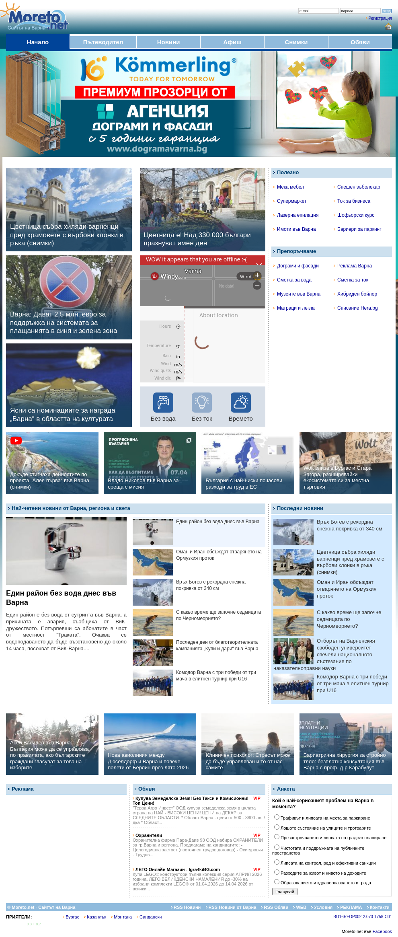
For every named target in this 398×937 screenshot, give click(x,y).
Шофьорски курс (354, 215)
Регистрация (380, 18)
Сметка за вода (292, 280)
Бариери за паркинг (358, 229)
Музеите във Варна (296, 294)
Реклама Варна (353, 266)
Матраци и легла (294, 308)
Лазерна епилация (295, 215)
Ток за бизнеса (352, 201)
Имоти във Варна (294, 229)
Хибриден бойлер (355, 294)
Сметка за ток (351, 280)
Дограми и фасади (296, 266)
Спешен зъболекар (357, 187)
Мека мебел (288, 187)
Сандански (149, 916)
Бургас (71, 916)
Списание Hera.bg (356, 308)
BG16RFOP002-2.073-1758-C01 (362, 916)
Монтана (121, 916)
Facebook (382, 931)
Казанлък (95, 916)
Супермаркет (289, 201)
